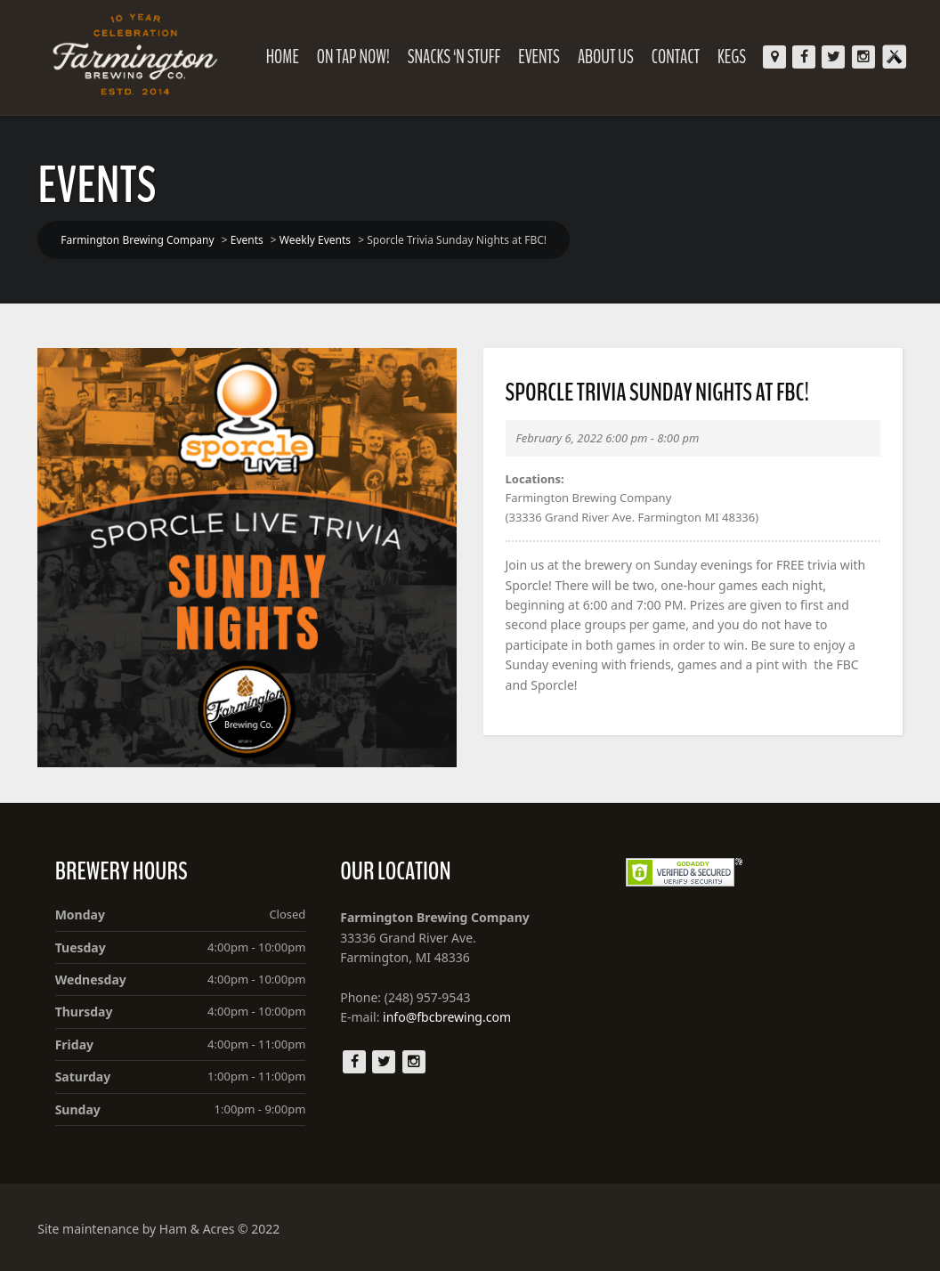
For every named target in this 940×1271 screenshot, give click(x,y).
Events (539, 57)
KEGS (731, 57)
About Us (606, 57)
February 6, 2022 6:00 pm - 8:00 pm (608, 438)
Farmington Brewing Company (589, 498)
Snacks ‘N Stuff (454, 57)
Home (282, 57)
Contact (676, 57)
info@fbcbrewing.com (447, 1016)
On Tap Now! (353, 57)
